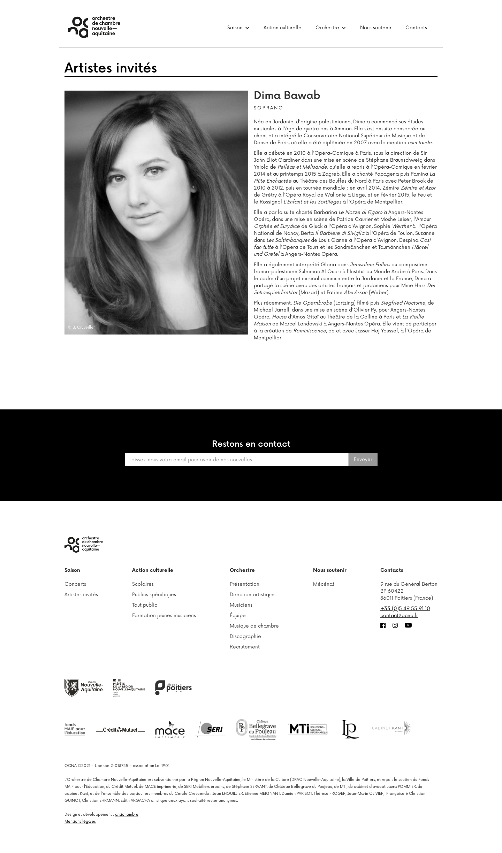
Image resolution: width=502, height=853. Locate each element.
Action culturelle (283, 28)
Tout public (144, 605)
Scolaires (143, 584)
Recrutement (245, 647)
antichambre (126, 814)
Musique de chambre (254, 626)
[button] (238, 27)
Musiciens (241, 605)
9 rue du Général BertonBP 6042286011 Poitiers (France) (409, 591)
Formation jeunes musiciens (164, 615)
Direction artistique (252, 595)
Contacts (416, 28)
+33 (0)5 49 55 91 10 (405, 609)
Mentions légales (80, 821)
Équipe (238, 615)
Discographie (245, 636)
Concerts (75, 584)
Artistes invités (110, 68)
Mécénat (323, 584)
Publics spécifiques (154, 595)
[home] (94, 27)
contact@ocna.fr (399, 615)
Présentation (244, 584)
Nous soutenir (375, 28)
